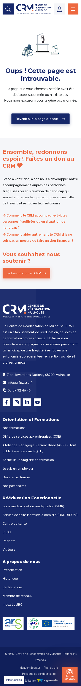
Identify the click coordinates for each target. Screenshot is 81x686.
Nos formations (14, 427)
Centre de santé (15, 523)
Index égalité (12, 604)
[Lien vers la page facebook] (6, 402)
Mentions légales (30, 667)
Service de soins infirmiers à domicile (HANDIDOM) (40, 514)
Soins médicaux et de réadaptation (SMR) (33, 506)
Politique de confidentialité (39, 673)
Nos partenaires (14, 485)
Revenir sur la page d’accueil (38, 118)
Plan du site (51, 667)
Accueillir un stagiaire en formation (28, 459)
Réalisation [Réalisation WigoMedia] (41, 680)
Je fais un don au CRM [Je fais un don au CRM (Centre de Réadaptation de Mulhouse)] (24, 273)
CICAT (7, 532)
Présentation (12, 569)
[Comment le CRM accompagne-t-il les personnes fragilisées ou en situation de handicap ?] (35, 221)
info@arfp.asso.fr (18, 382)
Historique (10, 578)
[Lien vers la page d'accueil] (34, 9)
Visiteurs (9, 549)
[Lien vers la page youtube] (37, 402)
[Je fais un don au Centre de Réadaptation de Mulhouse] (70, 675)
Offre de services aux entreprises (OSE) (32, 436)
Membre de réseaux (17, 595)
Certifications (12, 587)
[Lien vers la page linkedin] (27, 402)
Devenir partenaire (16, 477)
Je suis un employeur (18, 468)
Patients (9, 540)
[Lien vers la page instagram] (17, 402)
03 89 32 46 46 (17, 390)
